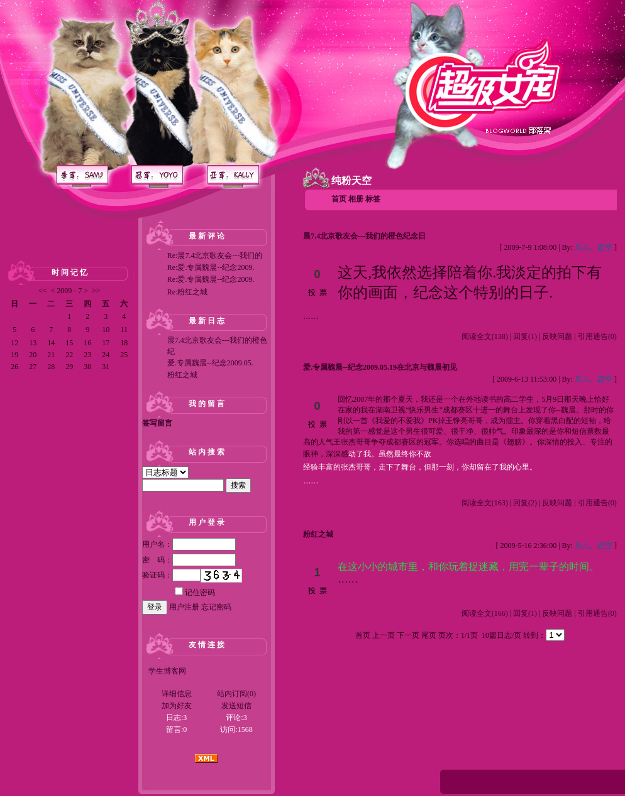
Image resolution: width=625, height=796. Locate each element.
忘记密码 (216, 607)
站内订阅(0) (236, 693)
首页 (338, 199)
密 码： (189, 560)
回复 (525, 336)
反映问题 (557, 336)
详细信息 (177, 693)
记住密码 (195, 592)
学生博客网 (167, 671)
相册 (355, 199)
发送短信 (236, 705)
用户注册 (184, 607)
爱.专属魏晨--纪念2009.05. (210, 362)
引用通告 (597, 336)
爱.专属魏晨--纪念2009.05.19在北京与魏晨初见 (380, 367)
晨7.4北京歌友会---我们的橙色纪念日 (364, 236)
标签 (372, 199)
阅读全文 (485, 336)
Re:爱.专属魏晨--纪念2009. (211, 267)
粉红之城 (182, 374)
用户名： (189, 544)
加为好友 (177, 705)
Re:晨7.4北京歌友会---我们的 (215, 255)
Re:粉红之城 (187, 292)
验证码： (171, 575)
